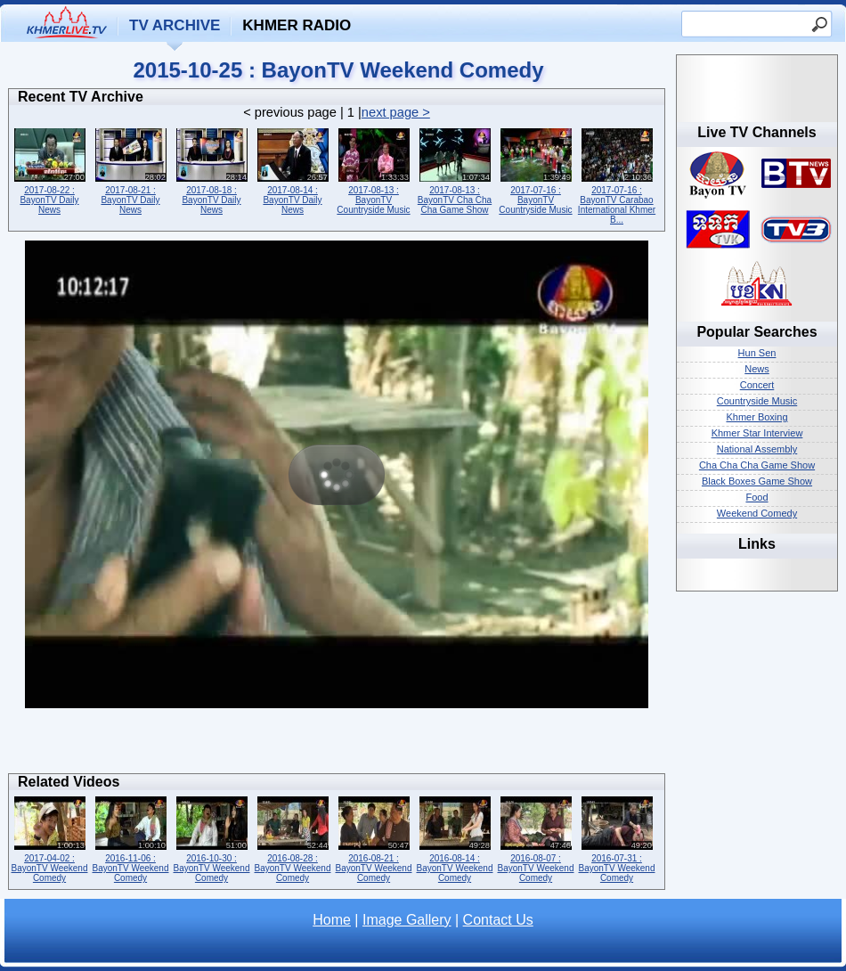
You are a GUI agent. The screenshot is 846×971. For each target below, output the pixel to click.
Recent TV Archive (80, 96)
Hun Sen (757, 352)
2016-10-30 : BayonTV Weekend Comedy (211, 838)
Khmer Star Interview (757, 433)
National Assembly (757, 449)
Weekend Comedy (757, 513)
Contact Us (498, 919)
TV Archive (174, 25)
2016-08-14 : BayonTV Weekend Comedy (454, 838)
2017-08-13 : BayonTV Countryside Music (373, 170)
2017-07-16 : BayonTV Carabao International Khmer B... (616, 174)
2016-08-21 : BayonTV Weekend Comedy (373, 838)
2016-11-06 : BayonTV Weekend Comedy (130, 838)
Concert (757, 384)
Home (332, 919)
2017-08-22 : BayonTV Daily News (49, 170)
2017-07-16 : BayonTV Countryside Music (535, 170)
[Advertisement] (336, 745)
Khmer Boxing (756, 417)
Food (756, 497)
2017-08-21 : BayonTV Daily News (130, 170)
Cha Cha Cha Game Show (757, 465)
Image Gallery (406, 919)
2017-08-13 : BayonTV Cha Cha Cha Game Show (454, 170)
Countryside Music (757, 401)
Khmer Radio (296, 25)
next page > (396, 112)
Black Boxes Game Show (757, 481)
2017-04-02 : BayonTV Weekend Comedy (49, 838)
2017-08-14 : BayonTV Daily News (292, 170)
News (756, 368)
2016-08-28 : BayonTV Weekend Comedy (292, 838)
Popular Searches (756, 331)
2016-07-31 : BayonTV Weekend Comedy (616, 838)
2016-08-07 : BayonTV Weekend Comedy (535, 838)
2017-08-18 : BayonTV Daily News (211, 170)
